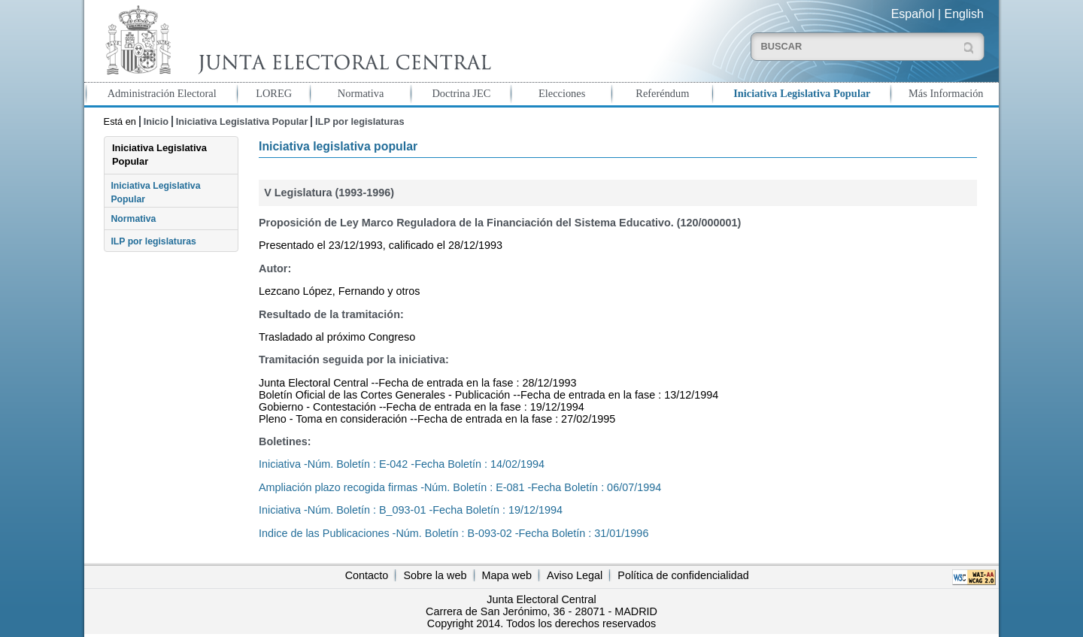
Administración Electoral (162, 93)
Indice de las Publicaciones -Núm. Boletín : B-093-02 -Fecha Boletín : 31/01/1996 (453, 533)
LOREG (274, 93)
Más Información (946, 93)
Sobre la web (434, 575)
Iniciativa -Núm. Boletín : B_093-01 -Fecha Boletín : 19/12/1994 (411, 510)
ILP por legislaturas (360, 121)
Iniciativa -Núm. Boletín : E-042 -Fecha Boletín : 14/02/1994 (402, 464)
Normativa (361, 93)
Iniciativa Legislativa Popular (801, 93)
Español (913, 14)
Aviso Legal (574, 575)
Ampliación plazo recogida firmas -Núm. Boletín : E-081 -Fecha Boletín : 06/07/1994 (460, 487)
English (964, 14)
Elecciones (561, 93)
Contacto (367, 575)
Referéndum (662, 93)
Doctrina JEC (461, 93)
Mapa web (507, 575)
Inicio (156, 121)
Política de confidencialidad (682, 575)
